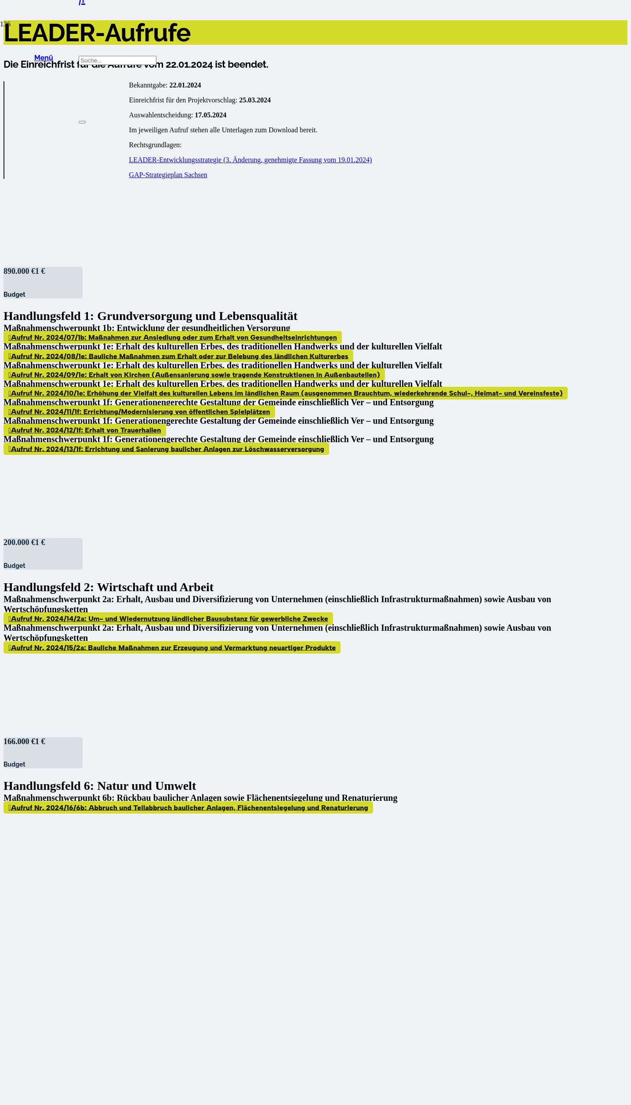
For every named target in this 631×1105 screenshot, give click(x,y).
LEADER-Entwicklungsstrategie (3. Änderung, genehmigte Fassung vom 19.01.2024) (250, 160)
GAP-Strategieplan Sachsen (168, 174)
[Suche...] (117, 60)
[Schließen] (82, 122)
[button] (43, 58)
